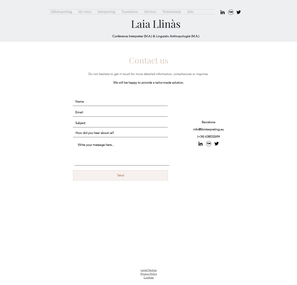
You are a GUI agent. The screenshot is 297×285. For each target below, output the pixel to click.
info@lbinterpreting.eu (208, 129)
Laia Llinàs (155, 23)
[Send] (120, 175)
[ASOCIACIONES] (230, 12)
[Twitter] (239, 12)
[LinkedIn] (222, 12)
